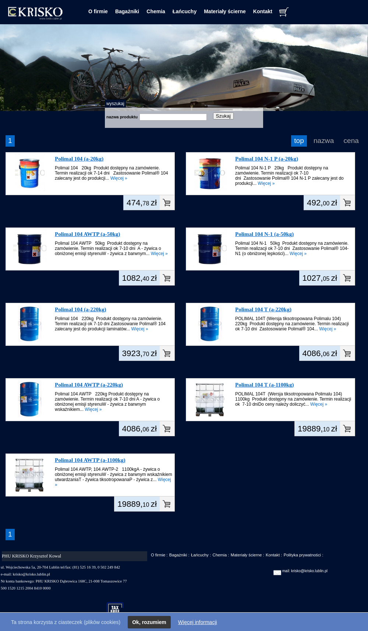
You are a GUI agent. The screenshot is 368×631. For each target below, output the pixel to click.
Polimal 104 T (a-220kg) (263, 309)
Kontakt (262, 11)
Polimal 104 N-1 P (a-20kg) (266, 159)
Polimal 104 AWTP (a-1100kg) (90, 460)
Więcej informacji (197, 622)
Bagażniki (127, 11)
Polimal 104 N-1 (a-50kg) (264, 234)
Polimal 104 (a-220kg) (80, 309)
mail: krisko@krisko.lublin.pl (305, 571)
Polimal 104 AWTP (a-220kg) (89, 385)
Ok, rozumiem (149, 622)
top (299, 140)
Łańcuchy (185, 11)
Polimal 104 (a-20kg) (79, 159)
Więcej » (118, 178)
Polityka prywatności (302, 555)
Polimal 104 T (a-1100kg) (264, 385)
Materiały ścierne (225, 11)
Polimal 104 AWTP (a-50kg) (87, 234)
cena (351, 140)
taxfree (118, 610)
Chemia (155, 11)
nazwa (324, 140)
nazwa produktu (122, 117)
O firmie (98, 11)
